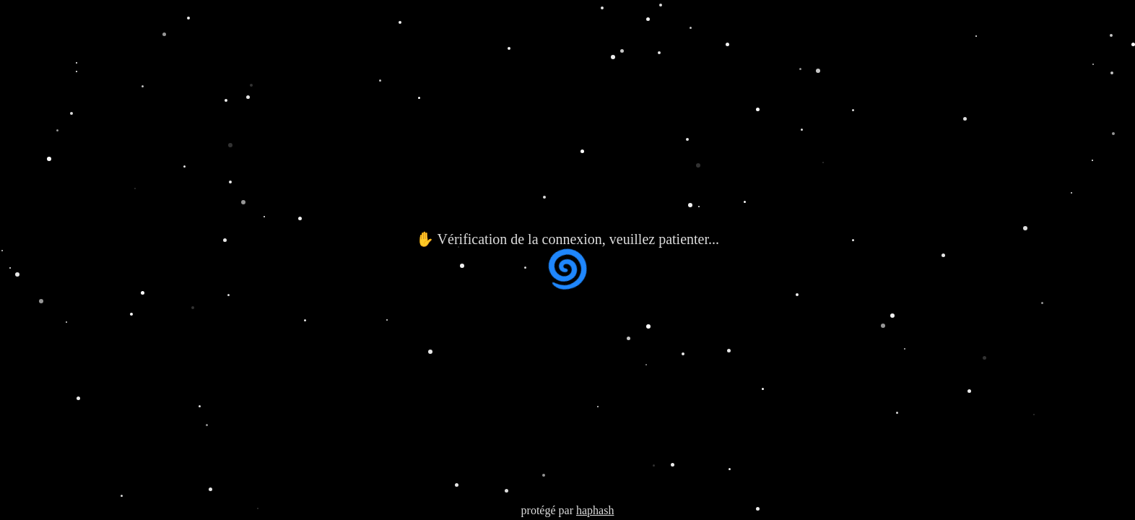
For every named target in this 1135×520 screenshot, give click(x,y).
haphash (595, 510)
